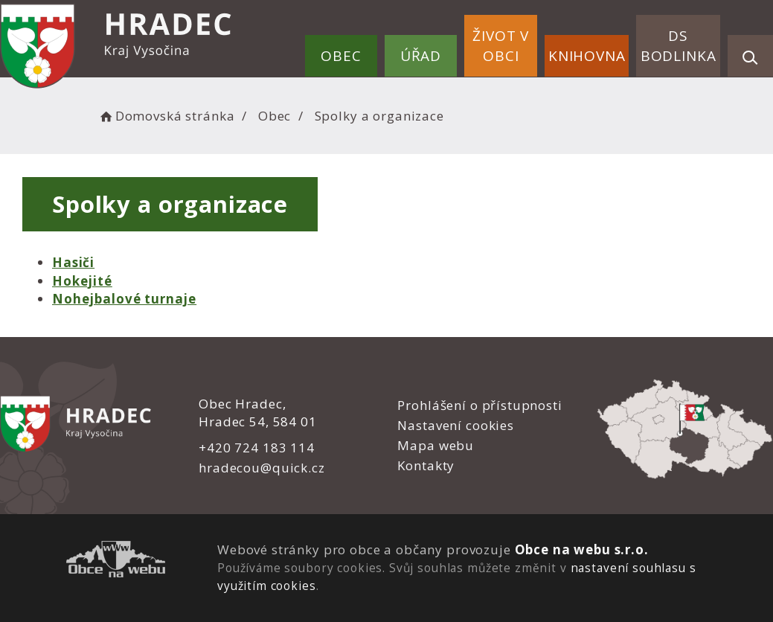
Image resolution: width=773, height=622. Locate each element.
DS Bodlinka (678, 45)
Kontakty (426, 465)
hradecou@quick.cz (261, 467)
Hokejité (82, 280)
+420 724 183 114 (257, 447)
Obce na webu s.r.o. (581, 549)
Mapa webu (435, 445)
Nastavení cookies (455, 425)
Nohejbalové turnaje (124, 298)
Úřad (420, 55)
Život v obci (500, 45)
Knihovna (587, 55)
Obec (341, 55)
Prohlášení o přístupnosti (479, 405)
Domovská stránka (165, 115)
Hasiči (73, 262)
